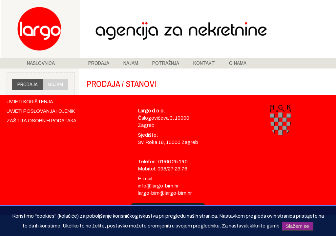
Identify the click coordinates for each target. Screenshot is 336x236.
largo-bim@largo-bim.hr (165, 193)
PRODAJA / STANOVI (121, 83)
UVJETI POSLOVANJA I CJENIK (41, 111)
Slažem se (297, 225)
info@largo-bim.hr (158, 185)
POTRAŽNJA (165, 63)
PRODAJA (98, 63)
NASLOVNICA (41, 63)
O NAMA (237, 63)
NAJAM (130, 63)
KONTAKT (204, 63)
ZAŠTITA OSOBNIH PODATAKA (41, 120)
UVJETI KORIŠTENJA (30, 101)
